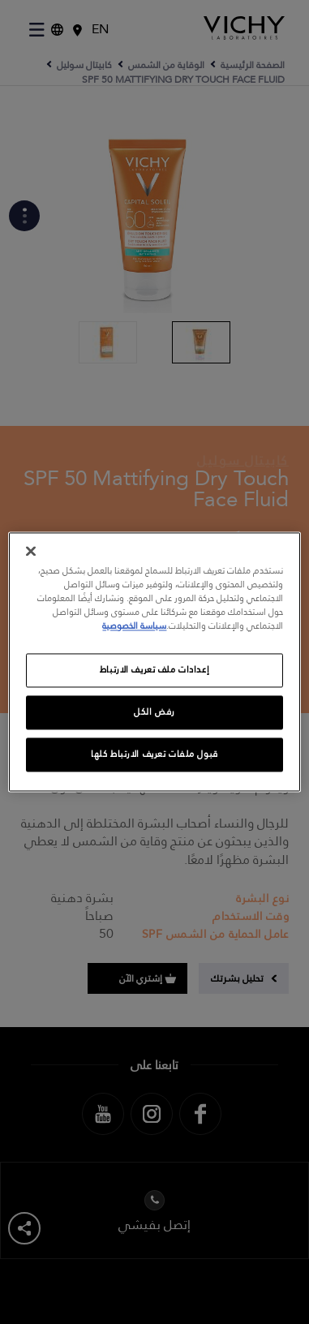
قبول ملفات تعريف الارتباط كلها (154, 754)
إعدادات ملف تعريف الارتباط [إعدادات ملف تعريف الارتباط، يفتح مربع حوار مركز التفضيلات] (154, 670)
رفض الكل (154, 712)
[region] (155, 661)
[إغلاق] (31, 551)
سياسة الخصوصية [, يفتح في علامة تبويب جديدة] (134, 626)
